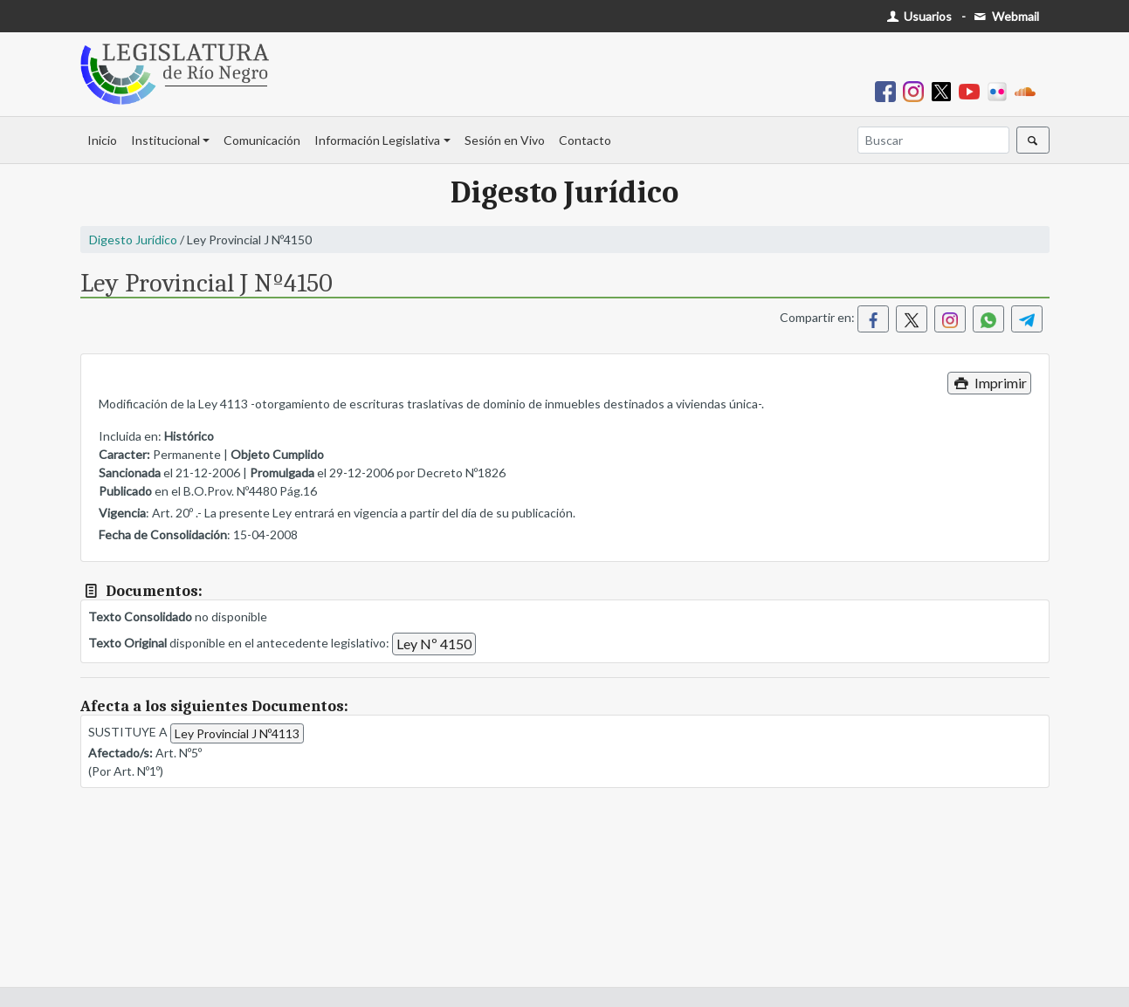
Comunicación (262, 140)
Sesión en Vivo (505, 140)
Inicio (102, 140)
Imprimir (989, 382)
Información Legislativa (377, 140)
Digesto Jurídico (133, 239)
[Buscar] (933, 140)
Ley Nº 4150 (434, 643)
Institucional (165, 140)
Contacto (585, 140)
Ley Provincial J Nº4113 (237, 733)
